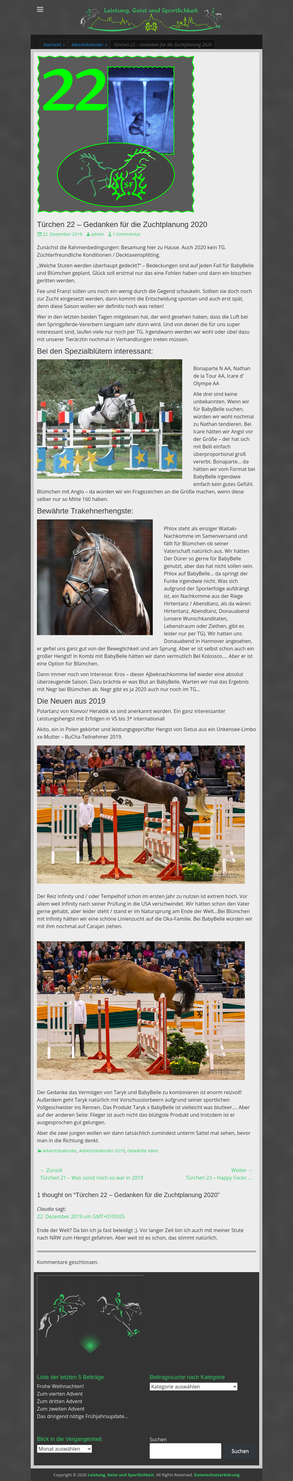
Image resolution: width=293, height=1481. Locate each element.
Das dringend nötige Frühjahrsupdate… (82, 1416)
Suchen (158, 1439)
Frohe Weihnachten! (60, 1386)
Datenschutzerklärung (216, 1475)
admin (97, 234)
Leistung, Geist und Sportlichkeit (121, 1475)
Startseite (54, 44)
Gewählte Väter (143, 1151)
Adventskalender (89, 44)
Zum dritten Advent (59, 1401)
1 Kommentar (127, 234)
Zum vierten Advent (60, 1393)
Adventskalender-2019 (102, 1151)
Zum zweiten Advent (61, 1408)
